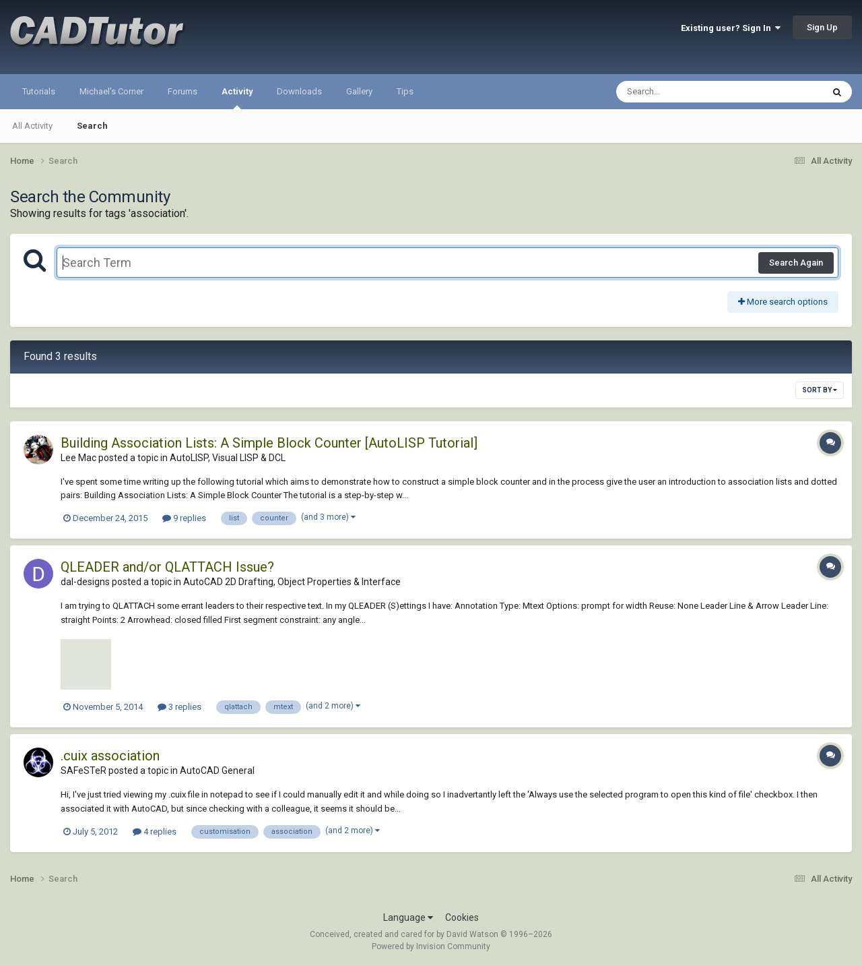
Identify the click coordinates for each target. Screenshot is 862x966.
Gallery (359, 91)
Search (92, 126)
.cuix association (110, 756)
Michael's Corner (111, 91)
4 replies (154, 831)
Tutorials (38, 91)
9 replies (184, 518)
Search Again (796, 263)
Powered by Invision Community (431, 946)
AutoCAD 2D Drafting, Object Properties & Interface (292, 581)
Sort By (819, 390)
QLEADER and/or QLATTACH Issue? (167, 567)
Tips (405, 91)
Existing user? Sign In (731, 28)
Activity (237, 97)
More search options (783, 302)
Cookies (462, 917)
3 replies (179, 707)
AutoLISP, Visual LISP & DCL (228, 457)
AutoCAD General (217, 770)
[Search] (684, 91)
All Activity (32, 126)
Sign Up (822, 27)
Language (408, 917)
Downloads (299, 91)
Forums (182, 91)
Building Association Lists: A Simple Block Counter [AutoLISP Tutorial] (269, 443)
